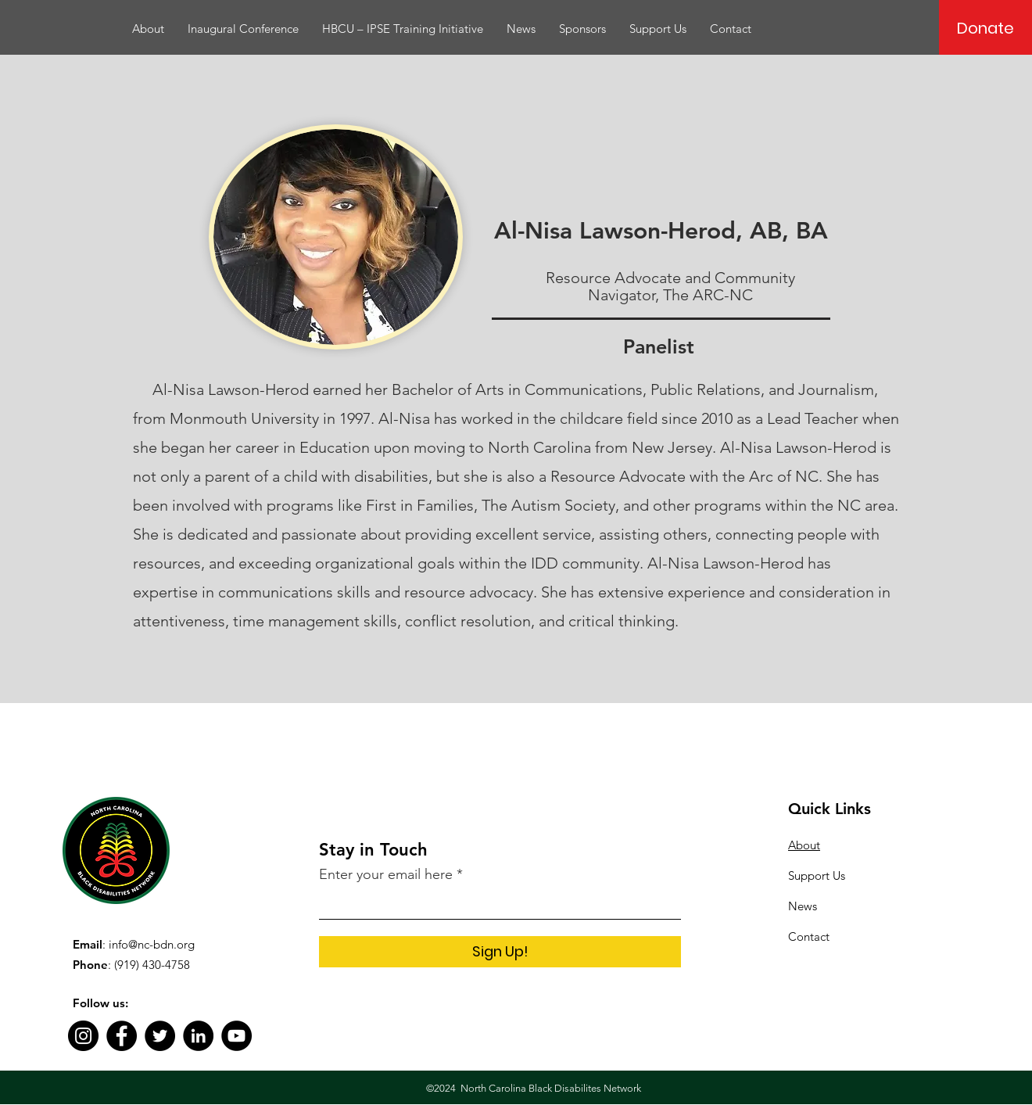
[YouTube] (236, 1036)
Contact (809, 936)
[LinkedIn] (198, 1036)
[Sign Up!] (500, 951)
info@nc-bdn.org (152, 944)
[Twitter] (160, 1036)
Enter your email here (386, 874)
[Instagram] (83, 1036)
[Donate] (985, 28)
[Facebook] (121, 1036)
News (802, 906)
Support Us (816, 875)
